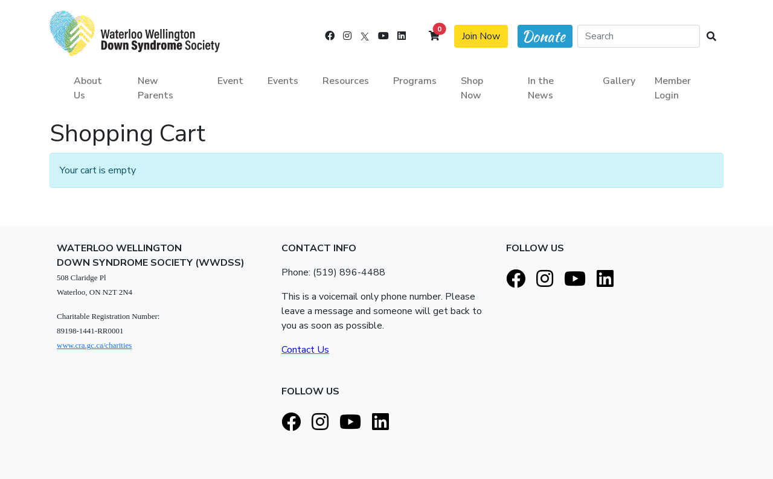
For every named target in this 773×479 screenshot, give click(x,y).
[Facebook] (330, 36)
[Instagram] (347, 36)
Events (283, 81)
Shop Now (472, 88)
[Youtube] (383, 36)
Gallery (619, 81)
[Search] (638, 36)
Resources (345, 81)
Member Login (673, 88)
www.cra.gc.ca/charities (94, 345)
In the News (541, 88)
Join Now (481, 36)
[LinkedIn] (401, 36)
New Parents (155, 88)
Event (230, 81)
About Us (88, 88)
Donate (543, 36)
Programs (415, 81)
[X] (365, 36)
